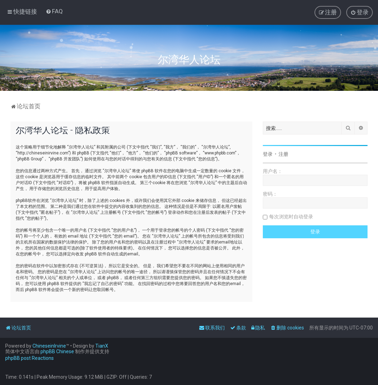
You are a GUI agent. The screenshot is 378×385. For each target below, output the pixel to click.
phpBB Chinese (57, 351)
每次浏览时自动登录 (291, 216)
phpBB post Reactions (29, 358)
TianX (101, 346)
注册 (283, 154)
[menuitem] (54, 11)
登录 (268, 154)
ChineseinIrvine (49, 346)
